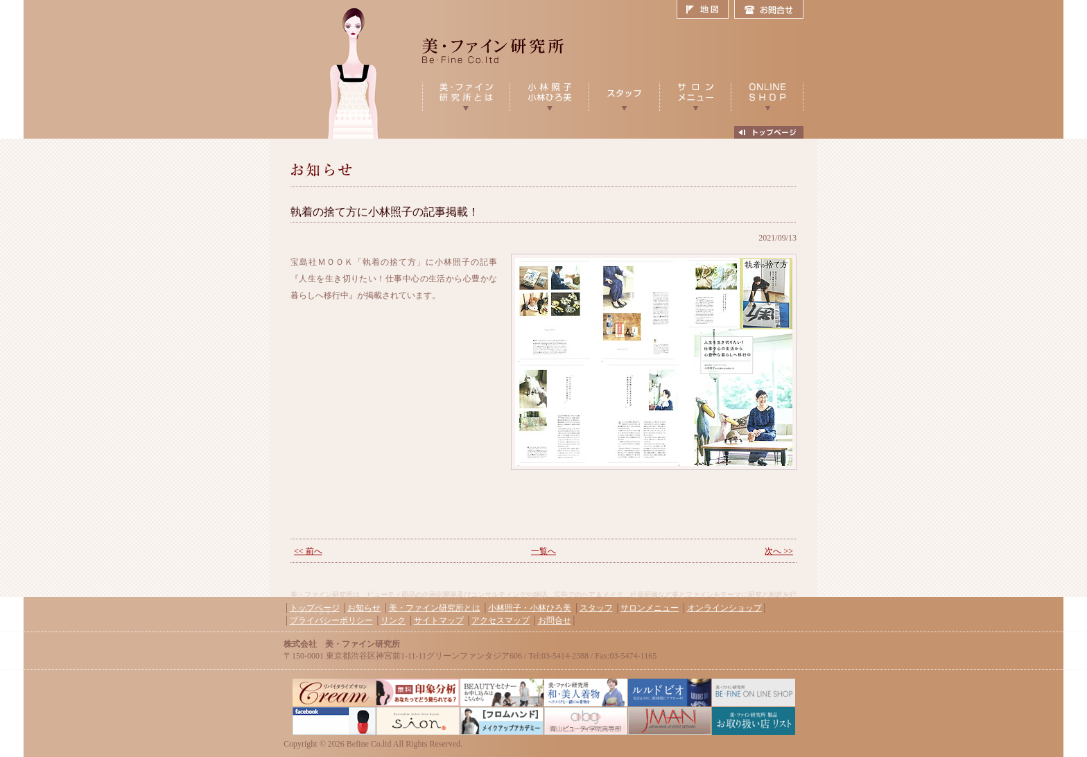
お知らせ (364, 608)
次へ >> (779, 551)
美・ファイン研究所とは (434, 608)
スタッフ (596, 608)
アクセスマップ (500, 620)
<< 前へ (308, 551)
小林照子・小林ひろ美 (529, 608)
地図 (705, 9)
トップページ (315, 608)
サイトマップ (439, 620)
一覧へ (543, 551)
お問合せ (768, 9)
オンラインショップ (724, 608)
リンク (393, 620)
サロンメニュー (649, 608)
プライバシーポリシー (331, 620)
